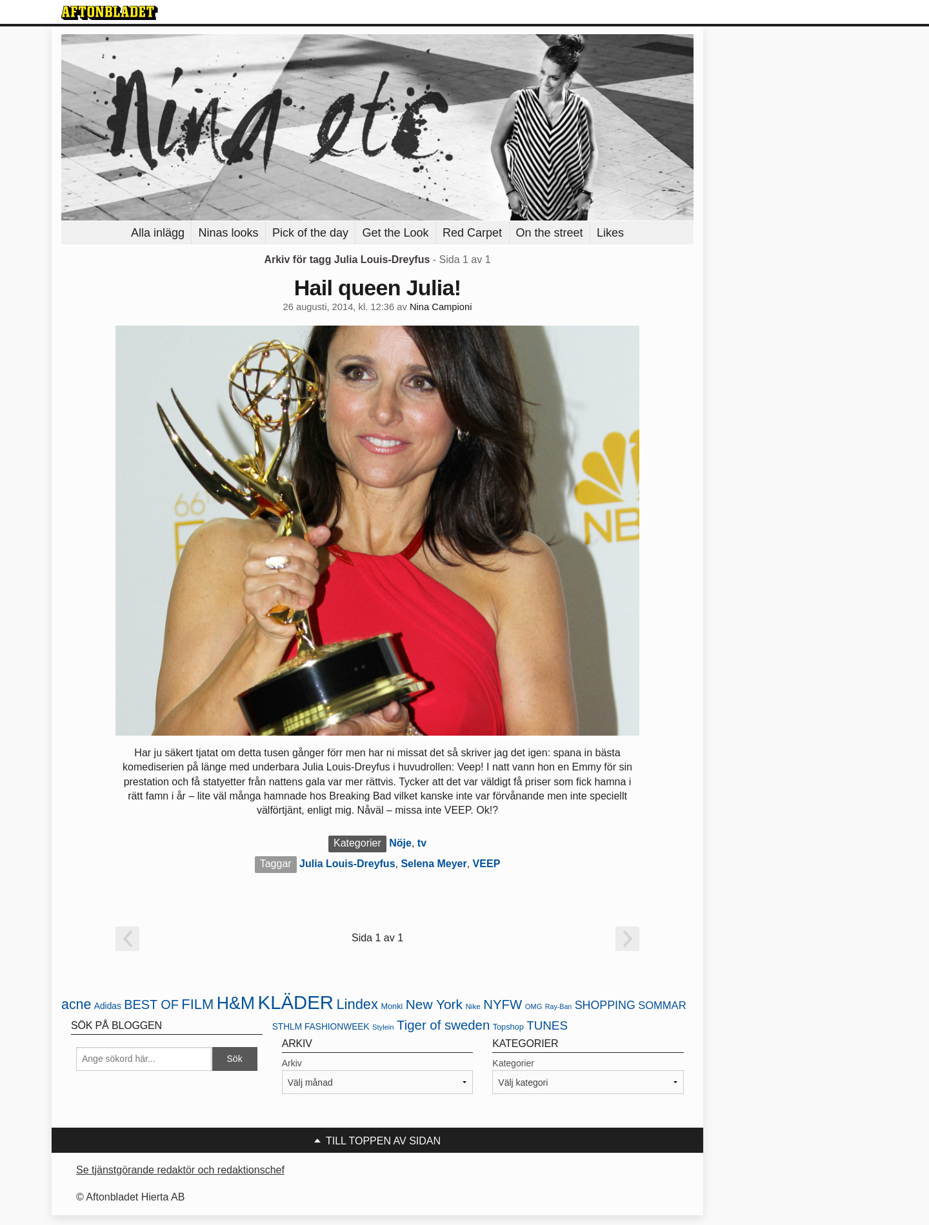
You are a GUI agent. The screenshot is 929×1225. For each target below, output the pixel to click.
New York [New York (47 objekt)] (434, 1004)
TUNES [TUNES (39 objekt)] (547, 1025)
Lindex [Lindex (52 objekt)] (357, 1004)
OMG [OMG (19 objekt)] (534, 1006)
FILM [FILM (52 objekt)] (197, 1004)
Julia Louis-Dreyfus (347, 863)
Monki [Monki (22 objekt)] (392, 1006)
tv (421, 843)
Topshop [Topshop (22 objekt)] (508, 1027)
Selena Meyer (433, 863)
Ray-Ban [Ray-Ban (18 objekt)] (558, 1006)
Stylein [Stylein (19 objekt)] (383, 1027)
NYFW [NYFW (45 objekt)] (502, 1004)
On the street (549, 232)
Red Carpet (472, 232)
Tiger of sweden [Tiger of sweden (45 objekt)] (443, 1025)
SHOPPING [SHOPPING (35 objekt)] (605, 1005)
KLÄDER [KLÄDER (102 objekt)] (296, 1002)
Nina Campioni (441, 307)
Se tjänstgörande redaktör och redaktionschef (180, 1169)
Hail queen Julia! (377, 287)
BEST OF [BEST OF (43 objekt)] (151, 1004)
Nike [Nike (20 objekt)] (472, 1006)
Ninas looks (228, 232)
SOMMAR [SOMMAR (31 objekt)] (662, 1005)
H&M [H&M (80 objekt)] (236, 1003)
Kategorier (513, 1063)
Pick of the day (310, 232)
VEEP (487, 863)
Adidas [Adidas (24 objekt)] (107, 1006)
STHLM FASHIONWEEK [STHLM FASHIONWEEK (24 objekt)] (321, 1027)
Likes (610, 232)
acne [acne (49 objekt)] (76, 1004)
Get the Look (395, 232)
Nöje (400, 843)
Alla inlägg (158, 232)
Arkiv (292, 1063)
